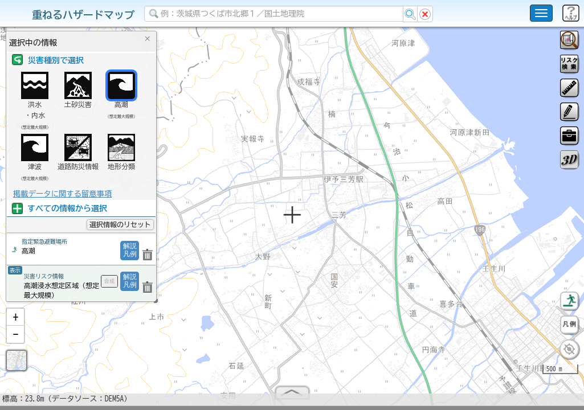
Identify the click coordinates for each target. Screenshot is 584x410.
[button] (15, 321)
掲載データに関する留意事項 (62, 194)
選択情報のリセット (120, 224)
